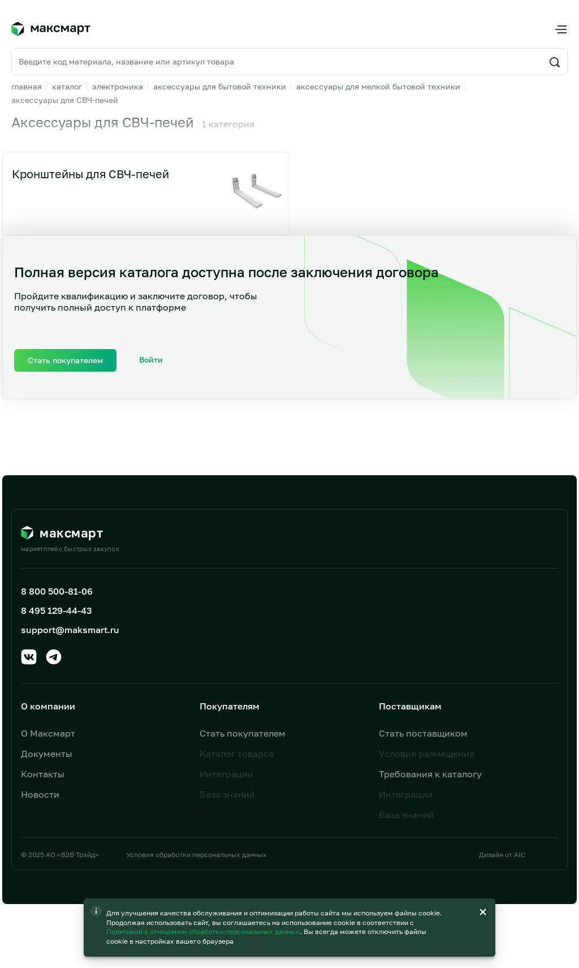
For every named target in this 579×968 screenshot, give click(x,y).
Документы (46, 753)
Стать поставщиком (423, 733)
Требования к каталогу (430, 774)
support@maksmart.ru (70, 629)
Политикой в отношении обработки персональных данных (203, 903)
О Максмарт (48, 733)
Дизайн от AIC (502, 854)
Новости (40, 794)
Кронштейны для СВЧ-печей (90, 173)
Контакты (42, 774)
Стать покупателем (243, 733)
